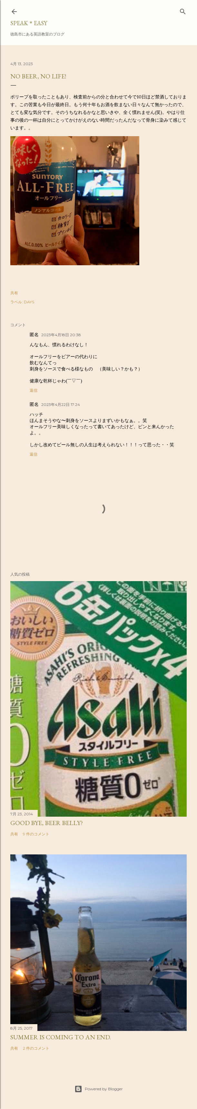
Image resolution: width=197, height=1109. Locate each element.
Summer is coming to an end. (60, 1037)
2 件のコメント (36, 1048)
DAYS (29, 301)
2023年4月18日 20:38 (61, 334)
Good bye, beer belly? (46, 823)
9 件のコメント (36, 834)
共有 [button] (14, 292)
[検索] (183, 10)
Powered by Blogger (98, 1089)
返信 (33, 390)
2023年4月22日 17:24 (60, 404)
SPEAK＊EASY (28, 23)
